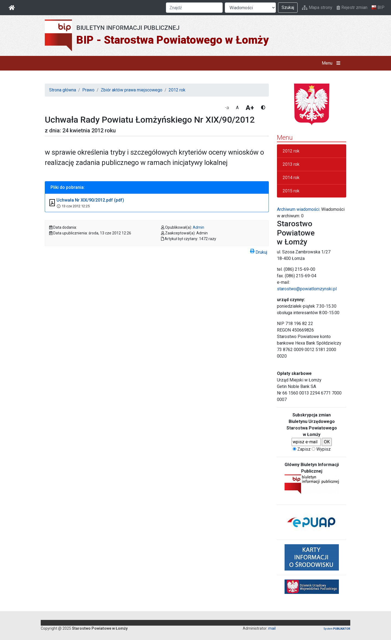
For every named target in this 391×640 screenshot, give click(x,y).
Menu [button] (332, 63)
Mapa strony (317, 7)
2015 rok (291, 190)
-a (227, 107)
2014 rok (291, 177)
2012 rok (177, 90)
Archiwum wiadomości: (298, 209)
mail (272, 628)
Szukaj (288, 7)
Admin (198, 227)
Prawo (88, 90)
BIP (378, 7)
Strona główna (62, 90)
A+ (250, 108)
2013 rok (291, 164)
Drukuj (258, 251)
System (337, 628)
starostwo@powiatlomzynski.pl (307, 288)
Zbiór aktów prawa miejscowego (131, 90)
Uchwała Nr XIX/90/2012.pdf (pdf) (90, 200)
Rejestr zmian (352, 7)
